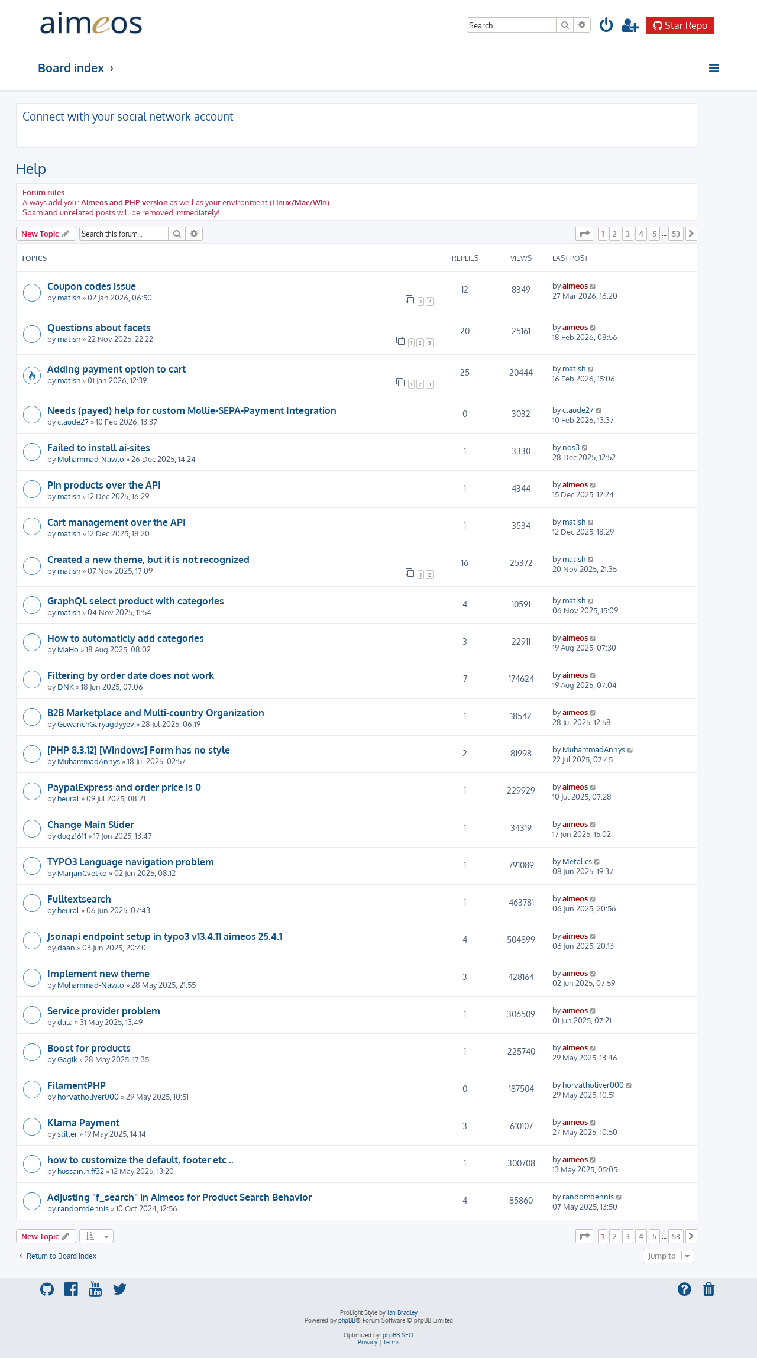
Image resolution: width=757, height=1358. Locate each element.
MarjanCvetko (82, 873)
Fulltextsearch (79, 899)
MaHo (68, 649)
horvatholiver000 (88, 1096)
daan (66, 947)
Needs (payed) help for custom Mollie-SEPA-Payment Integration (192, 410)
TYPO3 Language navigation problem (130, 862)
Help (31, 168)
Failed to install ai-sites (98, 448)
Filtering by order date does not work (130, 675)
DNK (65, 686)
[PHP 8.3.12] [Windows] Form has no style (138, 750)
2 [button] (615, 233)
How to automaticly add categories (125, 638)
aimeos (575, 285)
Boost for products (89, 1048)
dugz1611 (71, 835)
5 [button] (654, 233)
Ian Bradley (402, 1312)
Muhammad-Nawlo (90, 459)
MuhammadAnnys (88, 761)
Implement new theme (98, 973)
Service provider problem (103, 1011)
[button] (584, 234)
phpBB (346, 1320)
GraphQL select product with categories (135, 601)
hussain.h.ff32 (80, 1171)
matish (68, 297)
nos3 (571, 447)
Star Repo (680, 25)
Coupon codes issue (91, 286)
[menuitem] (607, 27)
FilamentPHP (76, 1085)
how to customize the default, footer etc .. (140, 1160)
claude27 (73, 421)
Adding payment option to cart (116, 369)
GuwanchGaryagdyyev (95, 724)
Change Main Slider (90, 824)
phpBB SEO (398, 1334)
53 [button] (676, 233)
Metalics (577, 861)
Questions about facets (99, 328)
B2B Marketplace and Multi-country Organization (155, 713)
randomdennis (83, 1208)
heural (68, 798)
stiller (67, 1134)
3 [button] (628, 233)
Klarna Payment (83, 1123)
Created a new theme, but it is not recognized (148, 559)
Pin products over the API (104, 485)
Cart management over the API (116, 522)
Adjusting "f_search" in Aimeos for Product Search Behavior (179, 1197)
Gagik (67, 1059)
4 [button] (641, 233)
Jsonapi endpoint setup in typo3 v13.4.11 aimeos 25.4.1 (164, 936)
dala (65, 1022)
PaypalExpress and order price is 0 (124, 787)
